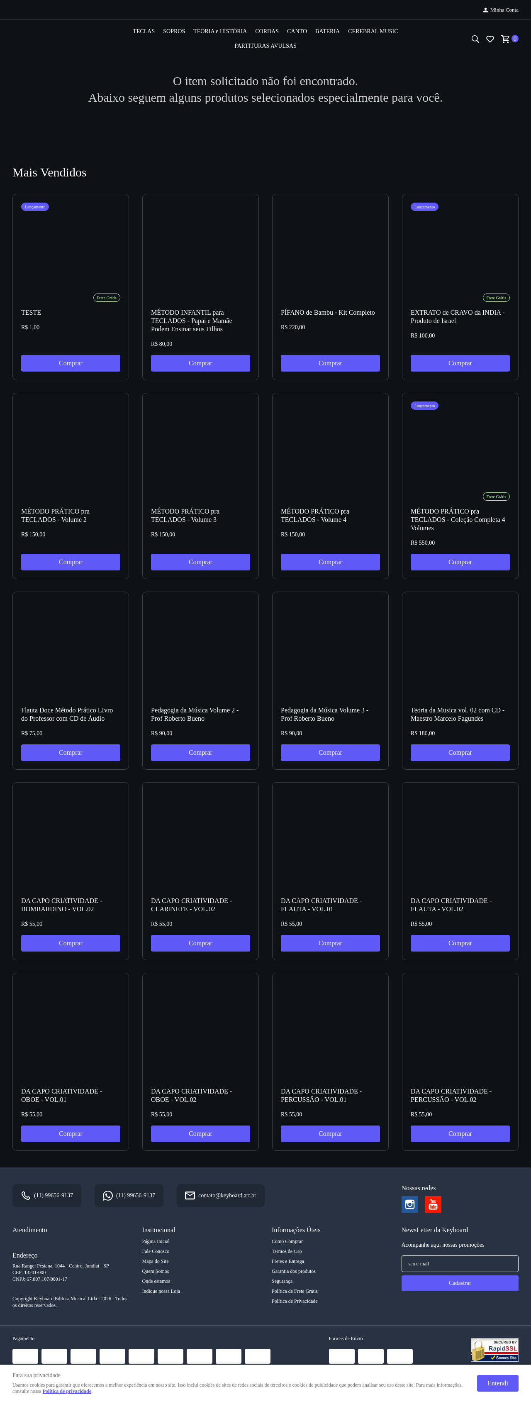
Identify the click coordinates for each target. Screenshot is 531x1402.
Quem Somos (155, 1271)
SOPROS (174, 31)
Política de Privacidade (295, 1301)
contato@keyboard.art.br (227, 1195)
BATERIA (327, 31)
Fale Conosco (156, 1251)
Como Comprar (287, 1241)
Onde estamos (156, 1281)
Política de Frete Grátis (295, 1291)
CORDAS (267, 31)
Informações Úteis (296, 1229)
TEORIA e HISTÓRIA (220, 31)
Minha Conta (504, 10)
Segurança (282, 1281)
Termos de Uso (287, 1251)
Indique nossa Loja (161, 1291)
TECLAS (144, 31)
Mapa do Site (155, 1261)
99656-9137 (53, 1195)
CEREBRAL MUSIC (373, 31)
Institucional (158, 1229)
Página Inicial (156, 1241)
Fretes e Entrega (288, 1261)
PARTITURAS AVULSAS (265, 46)
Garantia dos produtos (294, 1271)
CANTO (297, 31)
